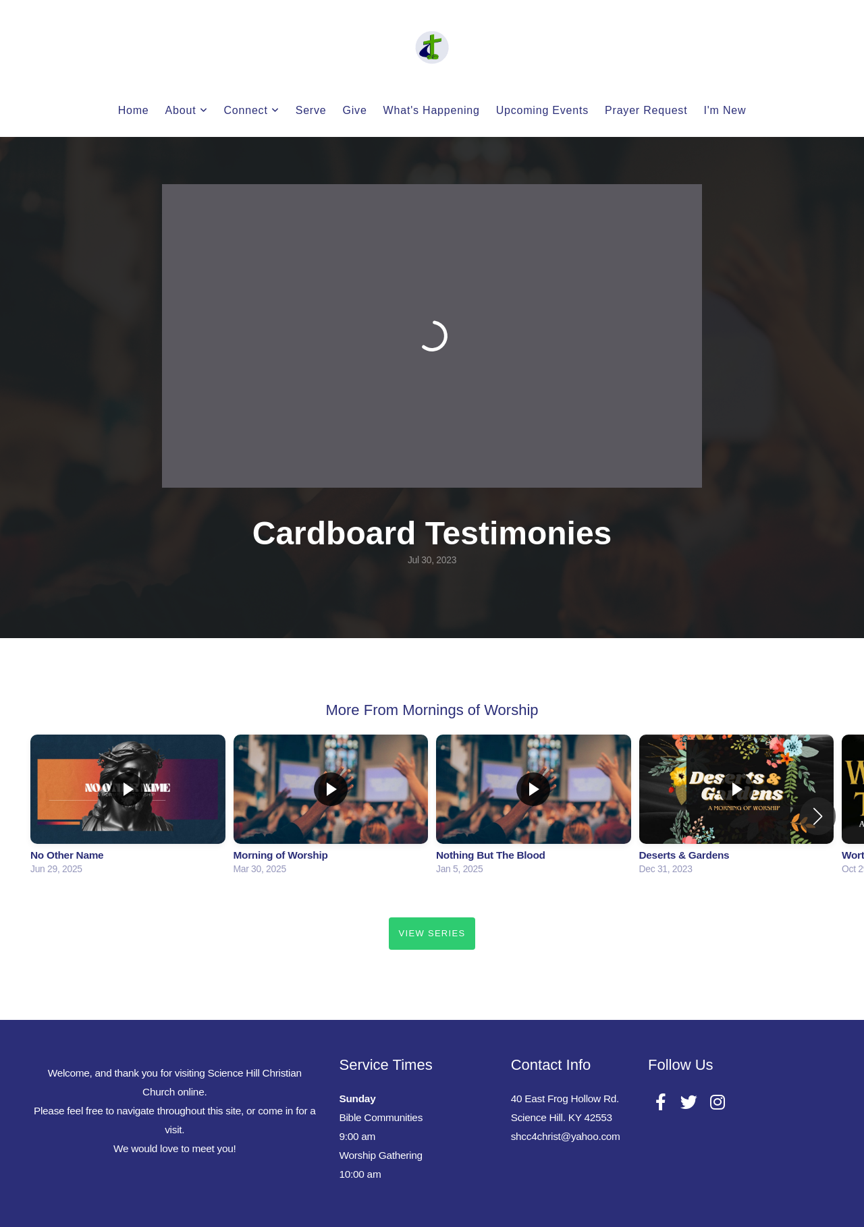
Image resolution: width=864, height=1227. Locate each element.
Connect (251, 110)
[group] (127, 808)
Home (133, 110)
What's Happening (431, 110)
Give (355, 110)
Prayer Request (646, 110)
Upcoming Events (542, 110)
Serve (311, 110)
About (186, 110)
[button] (818, 816)
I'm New (724, 110)
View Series (432, 933)
